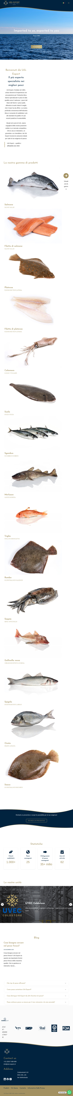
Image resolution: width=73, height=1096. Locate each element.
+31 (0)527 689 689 (10, 1061)
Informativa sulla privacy (36, 1088)
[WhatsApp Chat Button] (69, 1092)
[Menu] (68, 3)
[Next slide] (70, 904)
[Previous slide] (2, 904)
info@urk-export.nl (10, 1064)
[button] (64, 2)
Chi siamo (14, 1088)
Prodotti (6, 1088)
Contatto (23, 1088)
